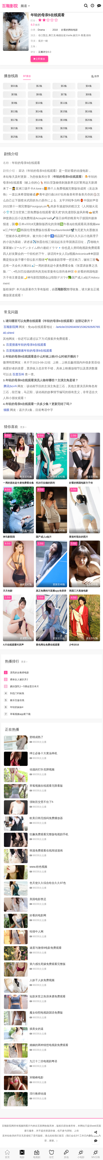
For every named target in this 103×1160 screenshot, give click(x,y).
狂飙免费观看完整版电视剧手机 (49, 834)
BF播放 (27, 76)
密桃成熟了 (36, 737)
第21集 (14, 128)
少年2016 (74, 644)
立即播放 (39, 59)
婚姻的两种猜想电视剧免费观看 (49, 1045)
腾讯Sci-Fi (10, 386)
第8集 (89, 94)
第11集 (63, 103)
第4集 (89, 86)
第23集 (63, 128)
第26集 (39, 136)
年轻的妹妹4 (13, 707)
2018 (55, 29)
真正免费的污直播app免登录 (51, 590)
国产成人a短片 (44, 536)
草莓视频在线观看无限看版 (46, 785)
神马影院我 (9, 536)
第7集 (64, 94)
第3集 (64, 86)
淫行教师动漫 (38, 1093)
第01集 (14, 86)
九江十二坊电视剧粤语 (43, 1061)
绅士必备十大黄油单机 (43, 753)
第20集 (88, 120)
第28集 (88, 136)
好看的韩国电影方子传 (81, 482)
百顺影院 (10, 6)
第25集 (14, 136)
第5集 (14, 94)
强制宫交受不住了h (41, 801)
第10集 (39, 103)
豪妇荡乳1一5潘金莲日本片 (21, 686)
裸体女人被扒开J (16, 679)
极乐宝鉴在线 (14, 700)
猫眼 (6, 410)
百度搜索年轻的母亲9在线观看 (26, 344)
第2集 (39, 86)
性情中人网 (36, 931)
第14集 (39, 111)
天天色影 (7, 590)
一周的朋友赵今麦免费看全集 (18, 482)
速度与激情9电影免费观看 (46, 947)
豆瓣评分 (43, 52)
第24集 (88, 128)
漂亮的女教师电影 (16, 672)
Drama (41, 29)
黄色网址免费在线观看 (48, 644)
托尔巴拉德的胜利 (45, 482)
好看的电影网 (38, 915)
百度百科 (18, 374)
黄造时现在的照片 (78, 536)
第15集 (63, 111)
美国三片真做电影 (78, 590)
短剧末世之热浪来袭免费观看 (48, 996)
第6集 (39, 94)
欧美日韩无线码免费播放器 (46, 818)
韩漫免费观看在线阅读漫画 (46, 850)
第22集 (39, 128)
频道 (25, 6)
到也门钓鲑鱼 (14, 693)
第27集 (63, 136)
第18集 (39, 120)
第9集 (14, 103)
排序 (95, 76)
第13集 (14, 111)
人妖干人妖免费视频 (42, 980)
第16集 (88, 111)
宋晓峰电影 (36, 1077)
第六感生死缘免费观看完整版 (48, 964)
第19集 (63, 120)
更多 (23, 427)
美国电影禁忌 (38, 899)
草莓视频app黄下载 (17, 714)
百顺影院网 (11, 326)
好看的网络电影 (69, 29)
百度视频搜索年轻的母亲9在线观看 (29, 350)
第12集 (88, 103)
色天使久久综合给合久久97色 (48, 882)
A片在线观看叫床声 (13, 644)
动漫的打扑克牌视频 (42, 769)
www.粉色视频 (38, 866)
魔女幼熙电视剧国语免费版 (46, 1012)
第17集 (14, 120)
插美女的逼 (36, 1028)
